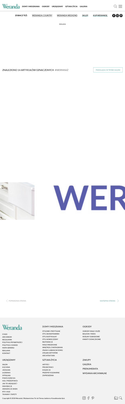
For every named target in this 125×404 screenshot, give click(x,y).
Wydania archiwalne (95, 373)
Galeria (83, 6)
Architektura (48, 355)
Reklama (6, 350)
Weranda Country (42, 15)
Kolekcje (46, 370)
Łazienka (6, 372)
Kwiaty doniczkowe (92, 339)
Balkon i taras (89, 333)
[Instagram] (117, 16)
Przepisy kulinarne (50, 372)
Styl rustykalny (49, 336)
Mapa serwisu (8, 347)
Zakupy (87, 359)
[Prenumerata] (116, 398)
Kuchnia (6, 367)
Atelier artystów (50, 352)
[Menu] (120, 6)
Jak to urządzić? (9, 383)
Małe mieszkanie (49, 344)
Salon (5, 364)
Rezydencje (47, 342)
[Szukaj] (115, 6)
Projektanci (47, 367)
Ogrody (45, 6)
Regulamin (7, 339)
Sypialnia (6, 375)
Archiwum (7, 337)
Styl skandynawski (50, 333)
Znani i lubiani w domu (52, 350)
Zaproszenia (48, 375)
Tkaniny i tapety (9, 394)
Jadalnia (6, 370)
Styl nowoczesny (50, 339)
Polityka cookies (10, 345)
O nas (4, 334)
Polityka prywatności (12, 342)
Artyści (45, 364)
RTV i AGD (6, 391)
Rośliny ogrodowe (91, 336)
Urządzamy (57, 6)
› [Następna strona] (109, 300)
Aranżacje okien (9, 389)
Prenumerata (90, 368)
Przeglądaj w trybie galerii (108, 70)
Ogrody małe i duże (91, 331)
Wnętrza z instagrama (52, 347)
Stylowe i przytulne (51, 331)
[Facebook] (114, 16)
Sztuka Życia (71, 6)
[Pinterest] (121, 16)
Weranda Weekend (67, 15)
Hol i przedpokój (10, 380)
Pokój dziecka (8, 378)
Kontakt (6, 353)
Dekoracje (7, 386)
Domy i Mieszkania (31, 6)
